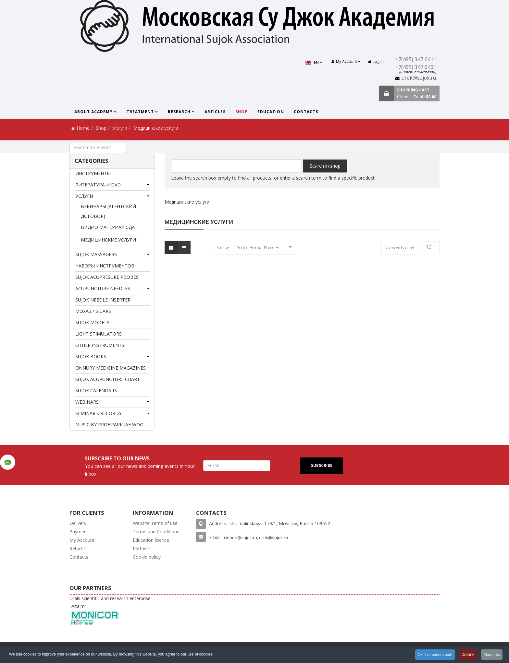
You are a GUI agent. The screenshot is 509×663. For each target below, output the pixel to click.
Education (270, 111)
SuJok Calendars (96, 390)
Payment (78, 531)
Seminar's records (98, 413)
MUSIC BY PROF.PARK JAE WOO (109, 424)
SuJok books (90, 356)
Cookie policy (147, 557)
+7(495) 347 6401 (415, 67)
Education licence (151, 540)
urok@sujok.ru (419, 78)
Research (179, 111)
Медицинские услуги (108, 240)
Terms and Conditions (156, 531)
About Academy (93, 111)
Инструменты (93, 173)
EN (313, 62)
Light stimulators (98, 334)
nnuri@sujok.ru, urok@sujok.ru (257, 537)
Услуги (120, 128)
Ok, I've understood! (434, 654)
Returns (77, 548)
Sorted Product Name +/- (258, 247)
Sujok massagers (96, 254)
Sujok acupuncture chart (107, 379)
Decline (467, 654)
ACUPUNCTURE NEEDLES (102, 288)
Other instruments (99, 345)
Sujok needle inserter (102, 300)
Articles (215, 111)
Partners (142, 548)
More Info (491, 654)
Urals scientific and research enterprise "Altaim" (110, 610)
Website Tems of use (155, 523)
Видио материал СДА (108, 227)
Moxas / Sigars (93, 311)
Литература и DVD (98, 185)
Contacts (306, 111)
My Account (81, 540)
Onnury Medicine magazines (110, 368)
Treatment (140, 111)
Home (83, 128)
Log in (376, 61)
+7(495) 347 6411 (415, 59)
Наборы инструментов (104, 266)
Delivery (77, 523)
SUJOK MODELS (92, 322)
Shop (241, 111)
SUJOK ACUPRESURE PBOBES (107, 277)
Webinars (87, 402)
